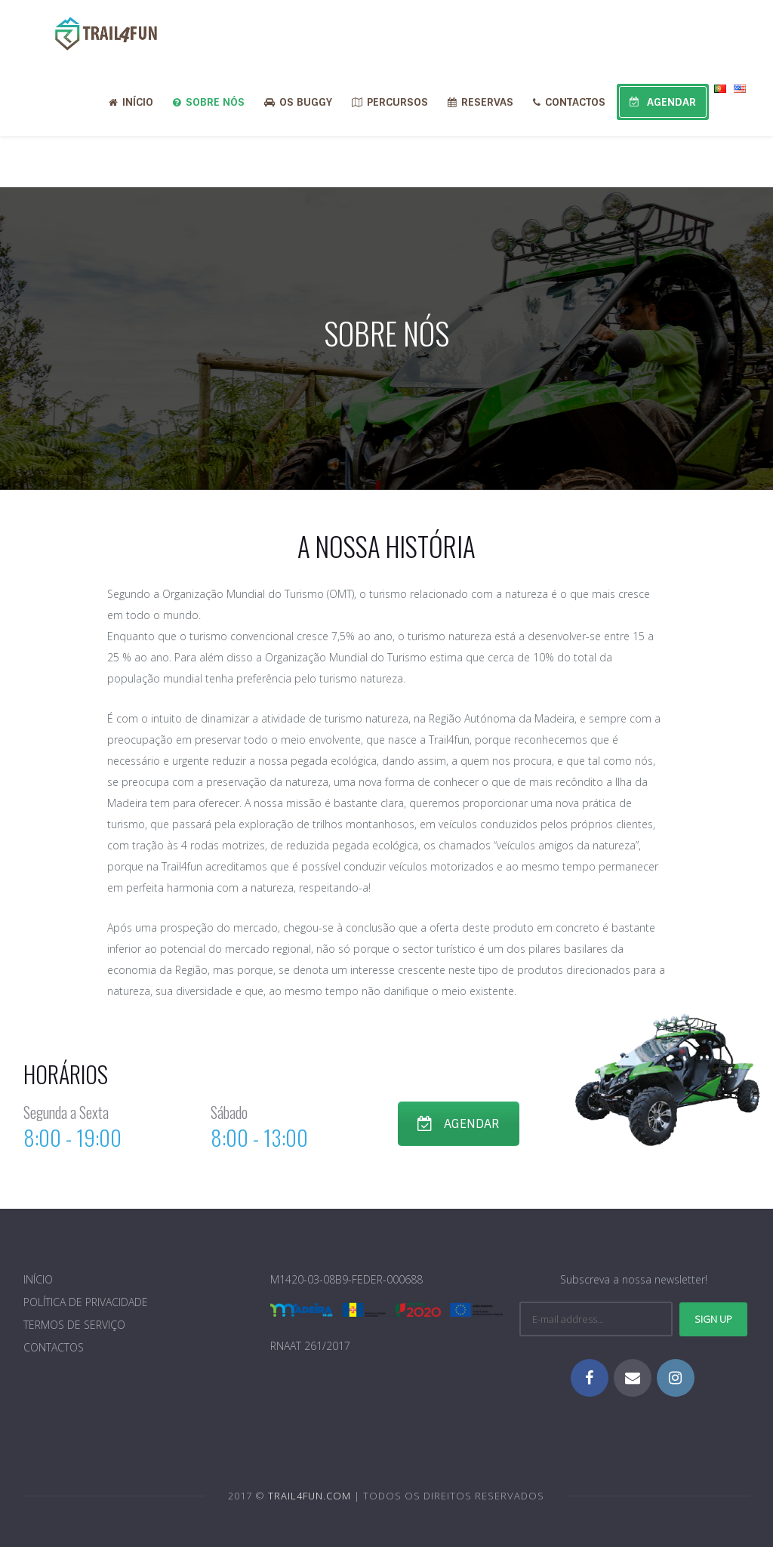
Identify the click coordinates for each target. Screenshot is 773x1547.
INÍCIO (131, 102)
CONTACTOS (569, 102)
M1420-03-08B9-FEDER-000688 (346, 1279)
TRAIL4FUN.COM (309, 1495)
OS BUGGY (298, 102)
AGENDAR (663, 102)
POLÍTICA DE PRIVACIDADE (85, 1302)
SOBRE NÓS (209, 102)
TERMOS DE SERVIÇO (74, 1324)
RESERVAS (480, 102)
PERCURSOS (390, 102)
